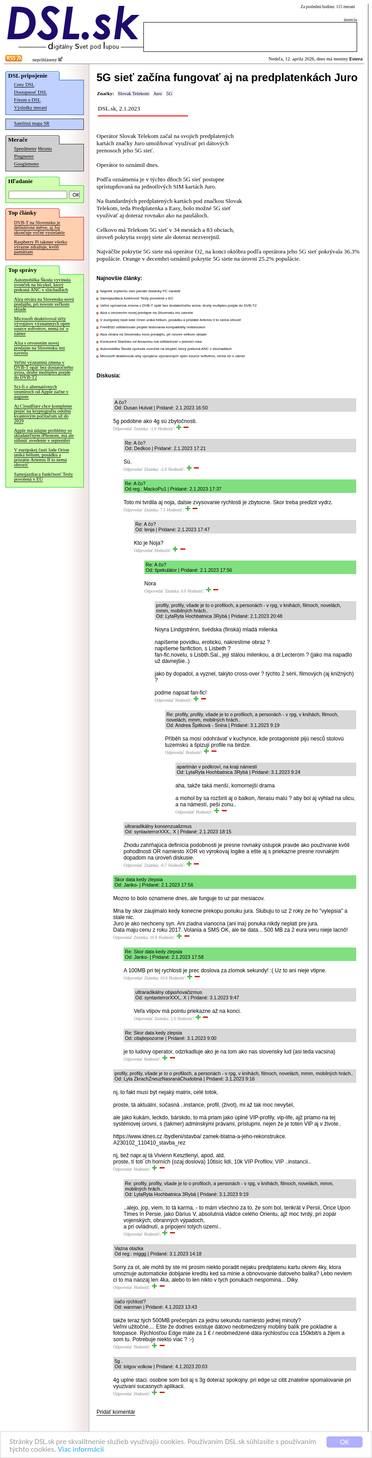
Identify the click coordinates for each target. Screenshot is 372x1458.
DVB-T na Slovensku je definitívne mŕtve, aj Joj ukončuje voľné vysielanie (39, 227)
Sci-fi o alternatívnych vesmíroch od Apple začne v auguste (41, 391)
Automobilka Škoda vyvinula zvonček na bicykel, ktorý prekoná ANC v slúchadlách (42, 284)
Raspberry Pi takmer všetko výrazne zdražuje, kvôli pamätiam (40, 246)
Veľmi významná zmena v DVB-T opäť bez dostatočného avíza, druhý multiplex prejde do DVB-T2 (43, 370)
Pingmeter (24, 156)
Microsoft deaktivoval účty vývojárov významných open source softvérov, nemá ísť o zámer (42, 326)
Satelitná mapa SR (32, 123)
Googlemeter (26, 163)
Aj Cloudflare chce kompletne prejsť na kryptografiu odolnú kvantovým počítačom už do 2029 (43, 413)
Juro (157, 93)
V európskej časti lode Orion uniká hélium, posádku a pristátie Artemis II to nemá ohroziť (41, 457)
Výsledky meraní (30, 107)
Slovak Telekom (133, 93)
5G (169, 93)
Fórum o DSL (27, 99)
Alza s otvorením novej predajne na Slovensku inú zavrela (39, 347)
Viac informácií (81, 1450)
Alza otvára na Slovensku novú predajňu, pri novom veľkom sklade (44, 304)
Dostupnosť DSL (30, 92)
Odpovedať (122, 429)
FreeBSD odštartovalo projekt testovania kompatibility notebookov (152, 327)
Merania (45, 149)
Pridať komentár (115, 1412)
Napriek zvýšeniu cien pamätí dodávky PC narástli (140, 291)
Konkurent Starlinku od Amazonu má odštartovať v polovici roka (151, 342)
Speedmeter (25, 148)
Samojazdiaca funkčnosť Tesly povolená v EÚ (43, 477)
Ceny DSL (24, 84)
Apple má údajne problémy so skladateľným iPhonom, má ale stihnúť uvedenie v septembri (44, 435)
